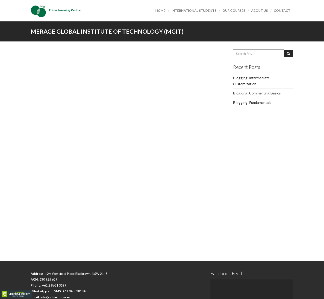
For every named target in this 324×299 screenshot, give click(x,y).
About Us (259, 10)
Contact (282, 10)
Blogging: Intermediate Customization (251, 81)
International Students (193, 10)
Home (160, 10)
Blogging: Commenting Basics (257, 93)
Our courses (233, 10)
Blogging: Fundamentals (252, 102)
